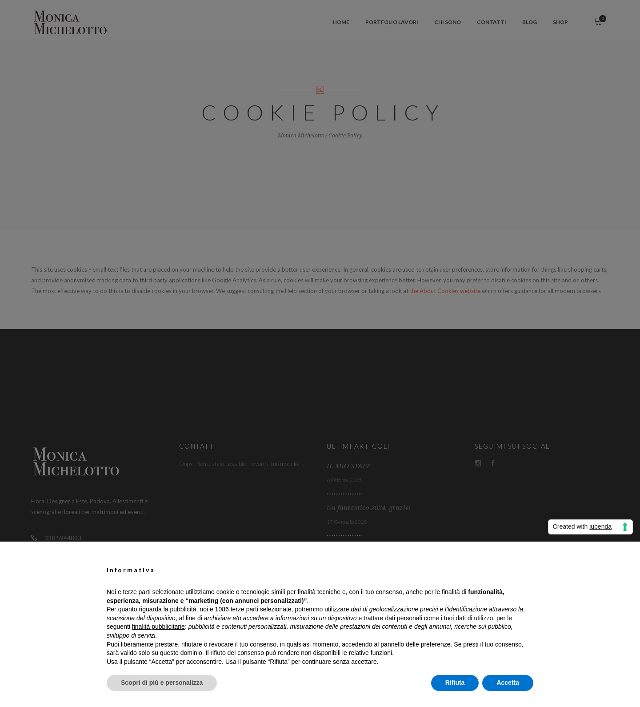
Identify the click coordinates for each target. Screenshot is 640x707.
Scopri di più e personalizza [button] (162, 682)
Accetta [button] (507, 682)
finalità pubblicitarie (158, 626)
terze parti (244, 609)
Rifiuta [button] (455, 682)
